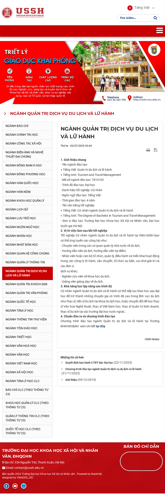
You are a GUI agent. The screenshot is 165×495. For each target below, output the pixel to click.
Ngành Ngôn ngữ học (22, 228)
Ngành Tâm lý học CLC (23, 382)
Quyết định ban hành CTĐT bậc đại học (89, 364)
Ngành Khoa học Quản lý (25, 202)
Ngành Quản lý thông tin (25, 263)
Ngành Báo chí (17, 127)
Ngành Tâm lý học (19, 312)
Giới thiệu (71, 381)
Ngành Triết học (19, 338)
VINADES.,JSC (25, 479)
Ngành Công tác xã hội (23, 145)
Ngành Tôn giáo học (21, 329)
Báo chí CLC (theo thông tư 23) (27, 393)
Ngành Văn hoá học (21, 347)
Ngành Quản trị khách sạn (26, 285)
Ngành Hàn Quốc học (22, 184)
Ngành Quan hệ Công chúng (27, 254)
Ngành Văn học (17, 356)
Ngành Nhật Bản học (22, 246)
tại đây (100, 327)
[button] (138, 8)
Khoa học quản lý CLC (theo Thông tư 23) (27, 406)
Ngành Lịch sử (17, 211)
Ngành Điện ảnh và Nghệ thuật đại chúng (24, 156)
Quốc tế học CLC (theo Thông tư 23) (23, 432)
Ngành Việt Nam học (21, 364)
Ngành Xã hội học (19, 373)
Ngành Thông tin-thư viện (26, 320)
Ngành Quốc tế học (21, 303)
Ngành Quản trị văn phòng (27, 294)
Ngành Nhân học (19, 237)
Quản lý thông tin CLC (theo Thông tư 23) (27, 419)
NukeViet (96, 475)
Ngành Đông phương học (25, 175)
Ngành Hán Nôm (18, 193)
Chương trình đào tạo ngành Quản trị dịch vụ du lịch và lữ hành (103, 370)
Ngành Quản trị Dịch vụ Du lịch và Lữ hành (26, 274)
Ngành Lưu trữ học (21, 219)
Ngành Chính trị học (22, 136)
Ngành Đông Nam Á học (24, 167)
